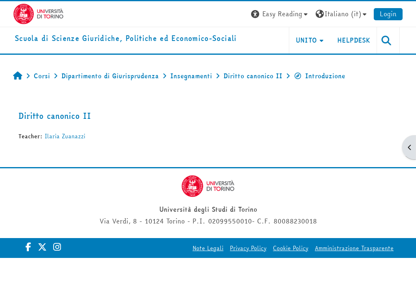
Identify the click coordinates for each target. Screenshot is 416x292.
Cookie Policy (290, 248)
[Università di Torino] (38, 13)
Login (388, 14)
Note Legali (208, 248)
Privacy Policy (248, 248)
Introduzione (319, 76)
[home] (126, 39)
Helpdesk (353, 40)
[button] (280, 14)
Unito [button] (306, 40)
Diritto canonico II (54, 116)
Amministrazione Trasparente (354, 248)
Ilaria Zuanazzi (65, 136)
